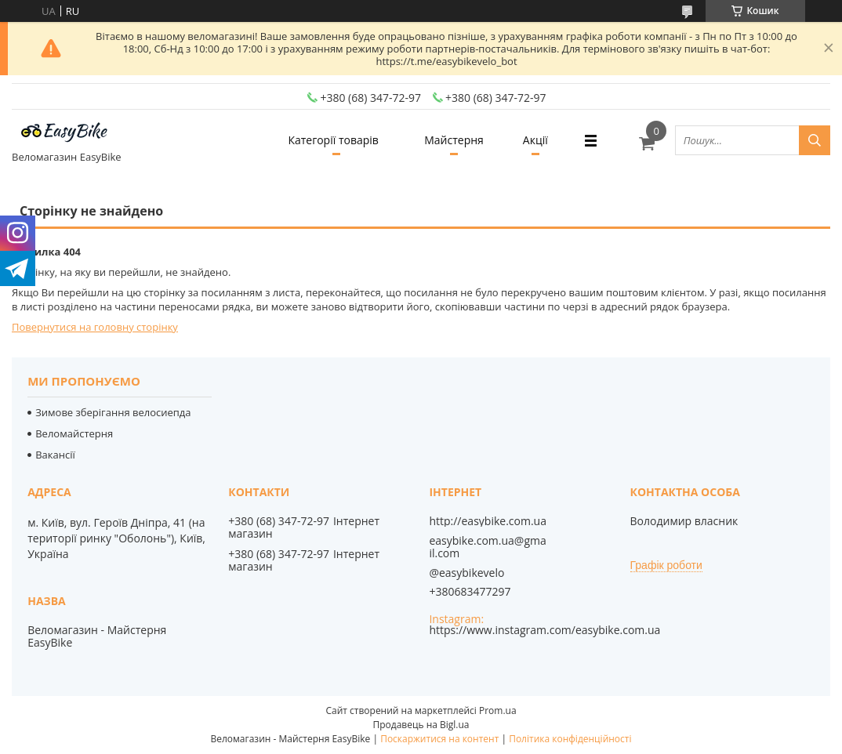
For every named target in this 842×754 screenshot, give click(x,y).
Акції (535, 139)
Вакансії (55, 455)
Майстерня (454, 139)
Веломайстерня (74, 433)
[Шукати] (814, 140)
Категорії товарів (333, 139)
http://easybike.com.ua (487, 521)
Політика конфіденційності (570, 738)
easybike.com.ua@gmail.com (487, 547)
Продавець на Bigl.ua (420, 724)
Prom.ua (498, 710)
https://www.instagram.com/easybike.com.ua (544, 629)
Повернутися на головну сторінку (95, 327)
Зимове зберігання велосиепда (113, 412)
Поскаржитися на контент (439, 738)
